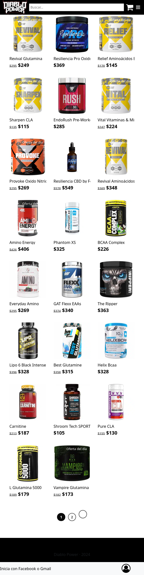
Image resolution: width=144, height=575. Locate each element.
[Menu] (138, 7)
